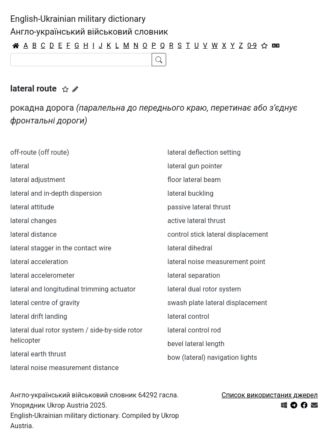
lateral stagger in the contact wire (60, 248)
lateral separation (193, 275)
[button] (65, 89)
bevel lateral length (196, 344)
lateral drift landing (38, 316)
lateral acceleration (39, 262)
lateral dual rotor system (204, 289)
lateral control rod (194, 330)
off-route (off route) (39, 152)
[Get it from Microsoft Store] (284, 405)
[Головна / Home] (15, 45)
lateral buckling (190, 193)
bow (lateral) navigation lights (212, 357)
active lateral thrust (196, 221)
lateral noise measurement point (216, 262)
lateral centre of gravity (44, 303)
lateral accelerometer (42, 275)
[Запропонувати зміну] (75, 89)
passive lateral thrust (199, 207)
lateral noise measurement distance (64, 368)
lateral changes (33, 221)
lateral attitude (32, 207)
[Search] (81, 59)
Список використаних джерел (270, 395)
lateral (19, 166)
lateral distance (33, 234)
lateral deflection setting (203, 152)
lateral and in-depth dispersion (56, 193)
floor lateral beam (194, 180)
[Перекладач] (276, 45)
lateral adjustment (37, 180)
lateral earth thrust (38, 354)
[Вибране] (264, 45)
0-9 (252, 45)
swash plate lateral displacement (217, 303)
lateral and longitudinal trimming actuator (72, 289)
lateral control (188, 316)
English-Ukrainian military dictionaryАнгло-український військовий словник (89, 25)
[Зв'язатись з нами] (314, 405)
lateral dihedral (189, 248)
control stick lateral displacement (217, 234)
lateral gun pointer (195, 166)
